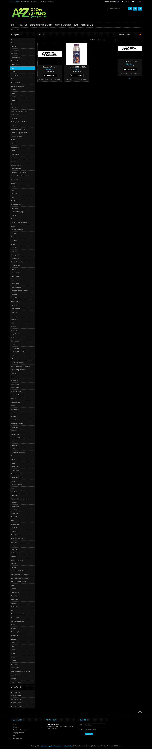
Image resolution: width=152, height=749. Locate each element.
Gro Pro (13, 237)
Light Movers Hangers (17, 362)
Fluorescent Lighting (17, 204)
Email (80, 729)
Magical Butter (15, 387)
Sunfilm (13, 585)
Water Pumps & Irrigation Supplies (21, 671)
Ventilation (14, 657)
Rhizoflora (14, 502)
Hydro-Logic (14, 316)
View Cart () (138, 1)
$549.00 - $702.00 (16, 699)
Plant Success (15, 466)
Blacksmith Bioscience (17, 86)
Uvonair (13, 650)
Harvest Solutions (16, 287)
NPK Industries (15, 434)
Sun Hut (13, 567)
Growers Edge (15, 258)
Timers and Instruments (18, 614)
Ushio (13, 646)
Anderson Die (15, 64)
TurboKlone (14, 635)
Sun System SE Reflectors (18, 581)
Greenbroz (14, 233)
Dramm (13, 158)
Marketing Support (16, 391)
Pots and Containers (17, 474)
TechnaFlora (14, 607)
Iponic (13, 337)
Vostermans (14, 664)
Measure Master (15, 402)
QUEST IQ (14, 492)
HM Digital (14, 294)
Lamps (13, 344)
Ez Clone (13, 183)
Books (13, 93)
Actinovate (14, 43)
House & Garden (16, 298)
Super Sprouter (15, 596)
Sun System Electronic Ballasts (20, 574)
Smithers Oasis (15, 553)
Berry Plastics (15, 75)
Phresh (13, 463)
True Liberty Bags (16, 632)
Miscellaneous (15, 409)
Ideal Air (13, 326)
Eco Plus (13, 161)
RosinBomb (14, 513)
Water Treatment (16, 675)
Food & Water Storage (17, 212)
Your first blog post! (52, 724)
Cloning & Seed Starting (18, 129)
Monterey (14, 416)
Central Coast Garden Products (20, 111)
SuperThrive (14, 599)
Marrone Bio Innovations (18, 395)
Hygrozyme (14, 319)
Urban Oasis (14, 642)
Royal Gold (14, 517)
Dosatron (13, 151)
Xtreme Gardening (16, 682)
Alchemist (14, 54)
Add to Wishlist (43, 79)
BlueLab (13, 89)
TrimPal (13, 624)
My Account (34, 1)
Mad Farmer (14, 380)
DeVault (13, 143)
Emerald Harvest (16, 165)
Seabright (14, 531)
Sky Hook (14, 542)
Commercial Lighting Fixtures (19, 133)
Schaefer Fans (15, 524)
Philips (13, 459)
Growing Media (15, 265)
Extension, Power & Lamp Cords (20, 176)
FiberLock (14, 194)
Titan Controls (15, 617)
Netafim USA (15, 427)
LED (12, 359)
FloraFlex (14, 201)
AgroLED (13, 46)
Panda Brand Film (16, 445)
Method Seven (15, 405)
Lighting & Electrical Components (20, 366)
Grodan (13, 244)
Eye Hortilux (14, 179)
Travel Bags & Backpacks (18, 621)
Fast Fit (13, 190)
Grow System (15, 255)
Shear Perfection (16, 535)
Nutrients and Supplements (19, 438)
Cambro (13, 104)
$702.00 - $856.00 (16, 703)
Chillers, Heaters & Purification (19, 122)
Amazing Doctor (15, 57)
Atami (13, 68)
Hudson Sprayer (15, 301)
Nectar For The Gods (17, 423)
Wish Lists (126, 1)
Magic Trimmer (15, 384)
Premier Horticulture (17, 477)
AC (12, 39)
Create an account (49, 1)
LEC (12, 355)
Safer (12, 520)
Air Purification (15, 50)
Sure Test (14, 603)
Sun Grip (13, 563)
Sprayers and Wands (17, 560)
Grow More (14, 251)
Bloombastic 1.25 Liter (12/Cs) (76, 67)
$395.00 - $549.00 (16, 695)
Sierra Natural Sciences (18, 538)
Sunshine (14, 589)
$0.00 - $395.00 (15, 692)
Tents (12, 610)
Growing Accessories (17, 262)
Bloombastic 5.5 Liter (50, 67)
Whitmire (13, 678)
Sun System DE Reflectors (18, 571)
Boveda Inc (14, 100)
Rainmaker (14, 495)
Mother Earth (15, 420)
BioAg (13, 79)
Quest (13, 488)
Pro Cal (13, 481)
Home (12, 29)
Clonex (13, 125)
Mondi (13, 413)
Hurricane (14, 305)
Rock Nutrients (15, 506)
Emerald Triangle (16, 168)
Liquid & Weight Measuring (18, 370)
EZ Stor (13, 186)
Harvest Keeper (15, 273)
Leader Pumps (15, 348)
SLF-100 (13, 546)
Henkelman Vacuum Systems (19, 290)
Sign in (40, 1)
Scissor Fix (14, 528)
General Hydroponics (17, 229)
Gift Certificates (25, 1)
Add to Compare (55, 79)
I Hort (12, 323)
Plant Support (15, 470)
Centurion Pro (15, 115)
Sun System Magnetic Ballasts (19, 578)
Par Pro (13, 449)
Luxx (12, 377)
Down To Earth (15, 154)
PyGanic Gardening (16, 484)
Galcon (13, 219)
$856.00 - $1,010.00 (16, 706)
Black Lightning (15, 82)
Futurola (13, 215)
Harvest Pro (14, 280)
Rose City (14, 510)
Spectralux (14, 556)
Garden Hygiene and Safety (19, 222)
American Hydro (15, 61)
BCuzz (13, 71)
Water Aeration (15, 668)
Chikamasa (14, 118)
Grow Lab (14, 247)
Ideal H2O (14, 330)
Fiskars (13, 197)
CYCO (13, 140)
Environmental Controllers (18, 172)
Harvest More (15, 276)
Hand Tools (14, 269)
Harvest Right (15, 283)
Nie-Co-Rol (14, 431)
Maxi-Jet (13, 398)
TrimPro (13, 628)
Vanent (13, 653)
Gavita (13, 226)
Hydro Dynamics (16, 308)
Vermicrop (14, 660)
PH (12, 456)
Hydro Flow (14, 312)
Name (81, 724)
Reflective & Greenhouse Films (20, 499)
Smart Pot (14, 549)
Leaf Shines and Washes (18, 352)
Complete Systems (16, 136)
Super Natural (15, 592)
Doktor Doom (15, 147)
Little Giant (14, 373)
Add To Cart (50, 75)
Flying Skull (14, 208)
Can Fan (13, 107)
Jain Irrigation (15, 341)
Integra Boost (15, 334)
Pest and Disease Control (18, 452)
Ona (12, 441)
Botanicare (14, 97)
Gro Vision (14, 240)
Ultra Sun (14, 639)
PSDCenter (117, 746)
